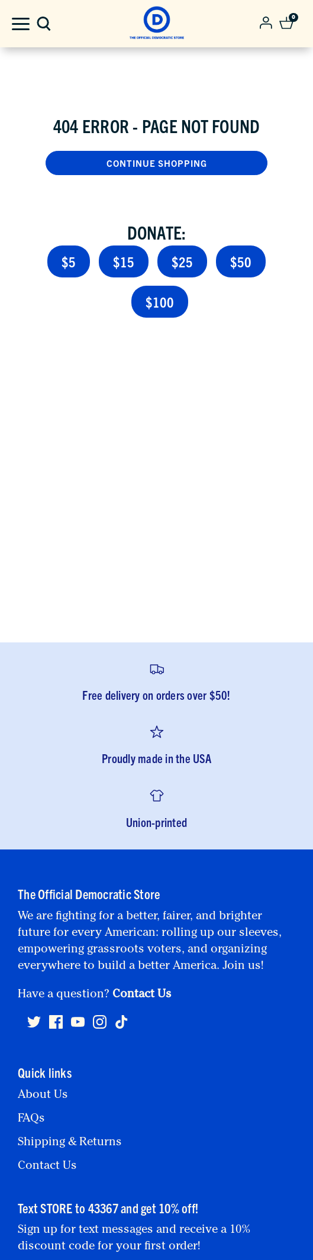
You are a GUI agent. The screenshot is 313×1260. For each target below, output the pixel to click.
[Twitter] (34, 1027)
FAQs (31, 1119)
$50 (240, 261)
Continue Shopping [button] (157, 163)
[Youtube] (78, 1027)
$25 (182, 261)
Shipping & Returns (70, 1143)
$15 (123, 261)
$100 (160, 302)
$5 (69, 261)
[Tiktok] (121, 1022)
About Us (43, 1095)
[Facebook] (56, 1027)
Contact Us (142, 995)
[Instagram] (100, 1027)
